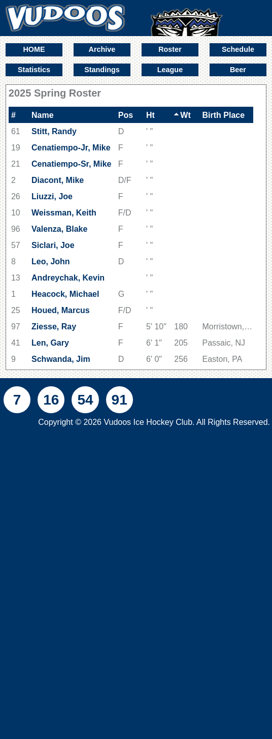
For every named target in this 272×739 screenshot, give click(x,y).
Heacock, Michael (65, 294)
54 (85, 400)
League (170, 70)
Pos (125, 115)
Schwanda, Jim (60, 359)
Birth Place (223, 115)
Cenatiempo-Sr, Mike (71, 164)
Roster (170, 49)
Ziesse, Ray (53, 326)
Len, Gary (50, 342)
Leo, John (50, 261)
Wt (182, 115)
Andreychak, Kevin (68, 277)
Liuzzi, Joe (52, 196)
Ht (150, 115)
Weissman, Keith (63, 212)
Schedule (238, 49)
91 (119, 400)
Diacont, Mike (57, 180)
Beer (238, 70)
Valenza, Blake (59, 229)
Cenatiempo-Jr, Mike (71, 147)
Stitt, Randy (54, 131)
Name (42, 115)
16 (51, 400)
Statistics (34, 70)
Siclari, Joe (53, 245)
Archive (102, 49)
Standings (102, 70)
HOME (34, 49)
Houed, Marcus (60, 310)
